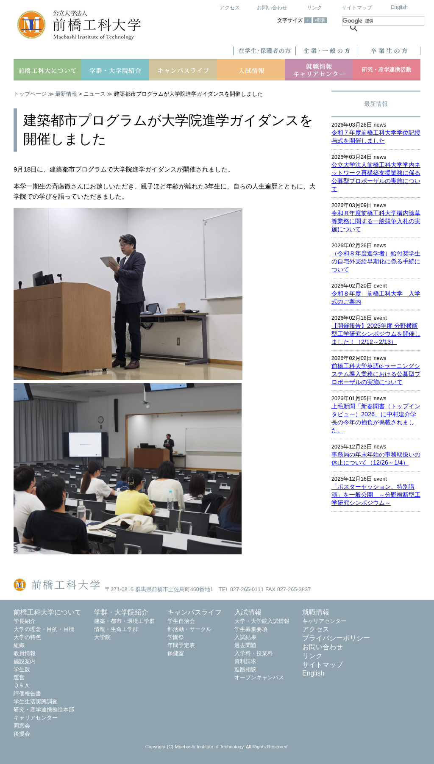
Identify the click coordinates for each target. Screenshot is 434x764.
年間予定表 (181, 645)
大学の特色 (27, 637)
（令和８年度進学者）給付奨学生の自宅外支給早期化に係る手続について (375, 261)
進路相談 (245, 669)
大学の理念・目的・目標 (44, 629)
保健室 (175, 653)
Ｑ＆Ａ (22, 685)
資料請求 (245, 661)
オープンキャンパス (259, 677)
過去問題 (245, 645)
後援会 (22, 734)
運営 (19, 677)
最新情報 (66, 94)
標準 (320, 20)
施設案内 (25, 661)
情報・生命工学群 (116, 629)
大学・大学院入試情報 (261, 621)
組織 (19, 645)
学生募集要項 (250, 629)
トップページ (30, 94)
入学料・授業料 (253, 653)
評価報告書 (27, 693)
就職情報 (315, 612)
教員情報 (25, 653)
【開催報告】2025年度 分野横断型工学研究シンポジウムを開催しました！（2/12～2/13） (375, 333)
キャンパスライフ (194, 612)
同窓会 (22, 725)
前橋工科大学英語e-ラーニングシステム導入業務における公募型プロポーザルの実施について (375, 374)
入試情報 (248, 612)
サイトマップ (357, 8)
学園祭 (175, 637)
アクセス (230, 8)
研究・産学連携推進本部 (44, 709)
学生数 (22, 669)
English (399, 7)
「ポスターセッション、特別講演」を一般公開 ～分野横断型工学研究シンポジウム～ (375, 494)
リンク (314, 8)
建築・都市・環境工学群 (124, 621)
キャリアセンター (36, 717)
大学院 (102, 637)
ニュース (94, 94)
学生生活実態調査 (36, 701)
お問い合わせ (272, 8)
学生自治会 (181, 621)
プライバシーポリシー (336, 638)
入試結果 (245, 637)
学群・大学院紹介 (121, 612)
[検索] (383, 21)
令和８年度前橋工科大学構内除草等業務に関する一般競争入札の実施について (375, 221)
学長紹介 (25, 621)
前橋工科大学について (47, 612)
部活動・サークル (189, 629)
